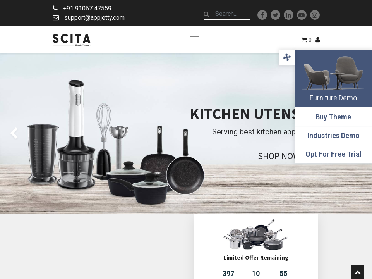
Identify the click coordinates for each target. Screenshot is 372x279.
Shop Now (279, 156)
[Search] (207, 14)
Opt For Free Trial (333, 154)
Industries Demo (333, 135)
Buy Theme (333, 117)
